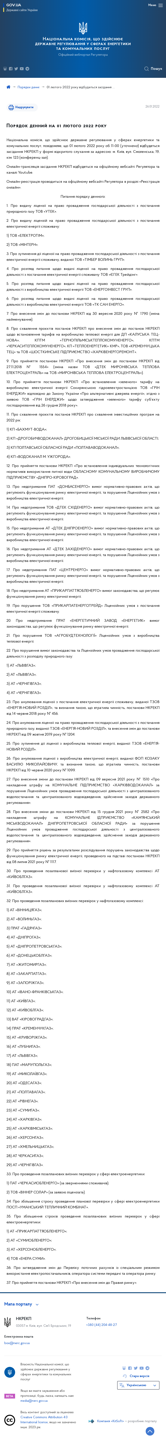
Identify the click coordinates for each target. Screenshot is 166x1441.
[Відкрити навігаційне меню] (160, 5)
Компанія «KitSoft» (110, 1421)
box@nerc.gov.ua (17, 1343)
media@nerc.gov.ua (34, 1401)
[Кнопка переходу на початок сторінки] (149, 1431)
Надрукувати (24, 107)
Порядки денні (28, 87)
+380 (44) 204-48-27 (101, 1325)
